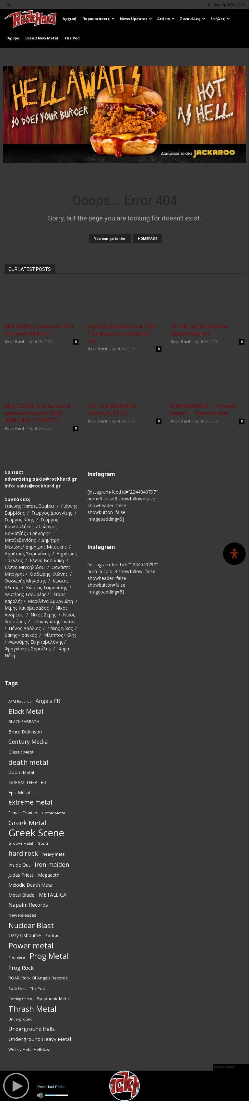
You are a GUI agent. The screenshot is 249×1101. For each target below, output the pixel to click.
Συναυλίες (192, 18)
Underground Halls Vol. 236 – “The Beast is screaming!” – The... (124, 333)
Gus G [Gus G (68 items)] (43, 843)
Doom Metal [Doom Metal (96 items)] (21, 772)
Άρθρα (13, 38)
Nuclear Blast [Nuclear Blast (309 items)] (31, 925)
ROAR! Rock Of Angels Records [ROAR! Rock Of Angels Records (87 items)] (38, 978)
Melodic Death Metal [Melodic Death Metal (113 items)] (30, 885)
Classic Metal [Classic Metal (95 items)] (21, 752)
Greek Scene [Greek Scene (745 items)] (36, 832)
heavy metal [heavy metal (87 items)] (53, 854)
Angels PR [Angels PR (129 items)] (48, 701)
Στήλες (220, 18)
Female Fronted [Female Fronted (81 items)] (22, 813)
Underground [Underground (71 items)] (20, 1019)
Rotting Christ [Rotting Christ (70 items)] (20, 998)
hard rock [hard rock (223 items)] (23, 853)
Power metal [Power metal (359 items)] (30, 945)
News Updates (136, 18)
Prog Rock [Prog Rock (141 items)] (21, 967)
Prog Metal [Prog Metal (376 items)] (49, 955)
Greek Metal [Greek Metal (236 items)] (27, 822)
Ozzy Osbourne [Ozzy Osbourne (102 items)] (24, 935)
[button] (9, 4)
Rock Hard (14, 341)
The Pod (72, 38)
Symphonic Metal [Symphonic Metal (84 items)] (53, 998)
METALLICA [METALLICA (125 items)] (52, 895)
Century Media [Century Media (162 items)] (28, 741)
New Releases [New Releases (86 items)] (22, 915)
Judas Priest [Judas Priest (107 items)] (20, 875)
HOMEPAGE (147, 239)
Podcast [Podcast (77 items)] (53, 935)
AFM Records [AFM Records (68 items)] (19, 701)
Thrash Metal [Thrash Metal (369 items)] (32, 1008)
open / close (223, 1067)
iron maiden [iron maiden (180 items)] (52, 864)
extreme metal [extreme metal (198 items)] (30, 802)
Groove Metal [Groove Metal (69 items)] (20, 843)
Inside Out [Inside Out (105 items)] (19, 865)
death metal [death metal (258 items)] (28, 762)
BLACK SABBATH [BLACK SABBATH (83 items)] (23, 721)
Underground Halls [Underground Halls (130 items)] (31, 1029)
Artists (166, 18)
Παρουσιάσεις (98, 18)
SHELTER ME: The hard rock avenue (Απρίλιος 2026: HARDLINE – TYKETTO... (38, 413)
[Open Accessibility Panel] (234, 553)
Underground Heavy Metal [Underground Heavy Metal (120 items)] (39, 1039)
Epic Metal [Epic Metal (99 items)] (19, 792)
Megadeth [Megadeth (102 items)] (48, 875)
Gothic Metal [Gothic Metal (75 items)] (53, 812)
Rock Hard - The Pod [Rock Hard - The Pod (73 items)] (26, 988)
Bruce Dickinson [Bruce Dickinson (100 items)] (25, 732)
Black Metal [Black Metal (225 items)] (25, 711)
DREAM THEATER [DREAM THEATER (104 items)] (27, 782)
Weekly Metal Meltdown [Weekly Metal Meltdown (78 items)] (30, 1049)
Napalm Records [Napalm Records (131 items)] (28, 905)
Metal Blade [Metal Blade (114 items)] (21, 895)
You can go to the (110, 239)
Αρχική (70, 18)
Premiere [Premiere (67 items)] (16, 957)
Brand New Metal (41, 38)
